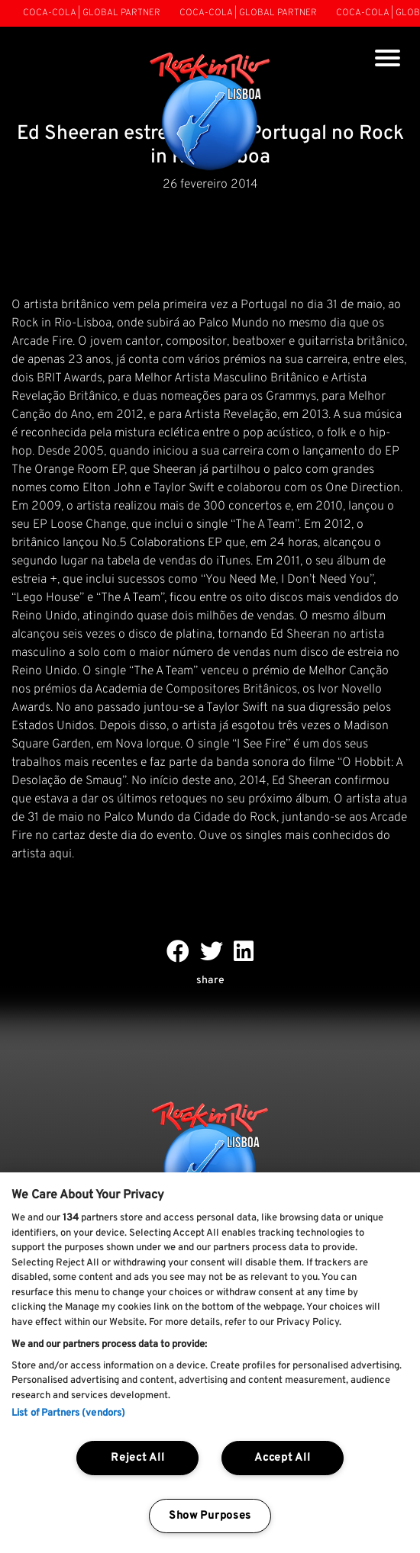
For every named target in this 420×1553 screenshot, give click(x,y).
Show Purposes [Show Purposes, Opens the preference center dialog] (210, 1516)
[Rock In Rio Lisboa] (210, 113)
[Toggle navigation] (387, 60)
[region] (210, 1362)
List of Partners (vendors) (68, 1413)
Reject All (137, 1458)
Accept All (282, 1458)
